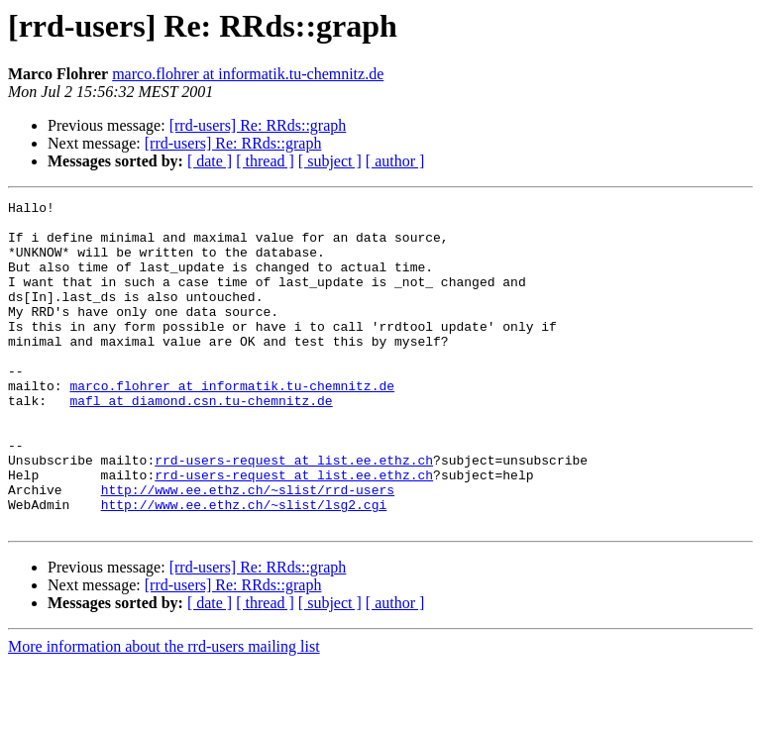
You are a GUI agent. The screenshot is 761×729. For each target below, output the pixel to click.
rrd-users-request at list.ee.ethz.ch (294, 513)
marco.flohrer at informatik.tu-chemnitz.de (247, 73)
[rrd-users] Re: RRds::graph (258, 125)
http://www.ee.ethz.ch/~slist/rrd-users (247, 549)
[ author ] (395, 161)
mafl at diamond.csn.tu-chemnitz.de (200, 442)
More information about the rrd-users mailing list (164, 711)
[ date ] (209, 161)
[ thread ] (265, 161)
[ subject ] (330, 161)
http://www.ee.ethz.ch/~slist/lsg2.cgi (244, 566)
